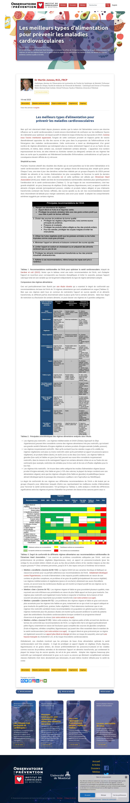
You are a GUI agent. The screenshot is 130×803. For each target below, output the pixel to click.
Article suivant (107, 692)
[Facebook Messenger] (26, 680)
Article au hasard (66, 692)
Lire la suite (20, 744)
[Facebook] (22, 680)
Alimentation (25, 103)
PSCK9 (51, 705)
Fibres (17, 706)
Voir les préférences (119, 795)
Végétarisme (73, 103)
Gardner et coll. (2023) (30, 272)
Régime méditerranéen (59, 103)
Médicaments (47, 706)
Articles (63, 5)
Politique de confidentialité (109, 799)
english (36, 108)
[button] (126, 777)
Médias (82, 5)
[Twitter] (30, 680)
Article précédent (24, 692)
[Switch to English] (114, 5)
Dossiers (73, 5)
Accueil (96, 761)
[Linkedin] (37, 680)
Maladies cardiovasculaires (40, 103)
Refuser (103, 795)
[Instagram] (34, 680)
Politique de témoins (95, 799)
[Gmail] (41, 680)
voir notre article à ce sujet (84, 598)
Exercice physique (26, 704)
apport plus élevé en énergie (57, 634)
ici (61, 177)
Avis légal (59, 798)
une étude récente (64, 286)
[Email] (45, 680)
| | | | (23, 705)
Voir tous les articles (41, 92)
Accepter (87, 795)
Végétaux (83, 103)
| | (50, 705)
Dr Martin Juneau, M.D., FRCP (51, 80)
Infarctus (109, 703)
